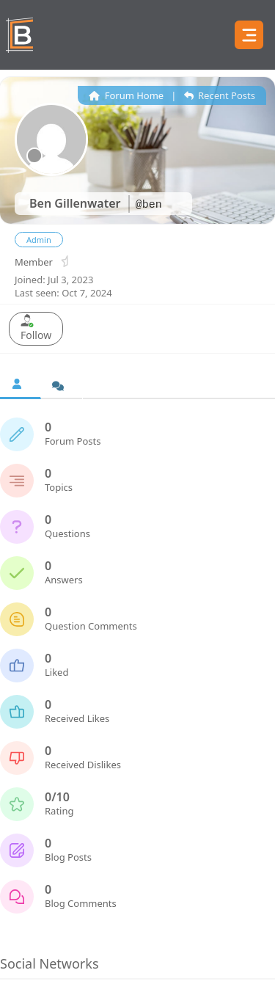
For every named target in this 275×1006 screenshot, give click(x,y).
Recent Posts (219, 95)
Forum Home (126, 95)
